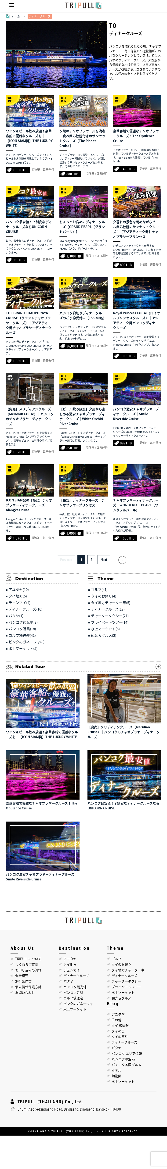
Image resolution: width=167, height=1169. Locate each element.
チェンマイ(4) (19, 602)
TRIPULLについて (28, 958)
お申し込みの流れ (28, 970)
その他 (116, 1019)
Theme (115, 948)
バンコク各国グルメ (126, 1064)
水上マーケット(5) (23, 648)
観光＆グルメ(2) (103, 635)
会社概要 (21, 975)
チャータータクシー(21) (110, 615)
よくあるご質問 (26, 964)
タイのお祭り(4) (103, 596)
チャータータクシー (126, 981)
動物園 (116, 1075)
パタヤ (68, 981)
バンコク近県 (73, 992)
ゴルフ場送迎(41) (22, 635)
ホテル (116, 1070)
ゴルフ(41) (99, 589)
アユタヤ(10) (19, 589)
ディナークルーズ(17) (108, 609)
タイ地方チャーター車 (128, 970)
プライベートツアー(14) (109, 622)
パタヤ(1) (16, 615)
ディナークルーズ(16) (25, 609)
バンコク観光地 (75, 986)
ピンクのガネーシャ (78, 1003)
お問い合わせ (25, 992)
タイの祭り (120, 1036)
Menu (12, 6)
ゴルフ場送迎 (73, 998)
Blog (113, 1003)
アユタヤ (69, 958)
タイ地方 (69, 964)
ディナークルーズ (76, 975)
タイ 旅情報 (120, 1025)
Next (104, 559)
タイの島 (118, 1031)
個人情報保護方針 (28, 986)
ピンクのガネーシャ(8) (26, 641)
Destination (74, 948)
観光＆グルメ (121, 998)
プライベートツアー (126, 986)
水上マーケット (74, 1009)
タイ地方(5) (18, 596)
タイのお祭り (121, 964)
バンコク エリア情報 (127, 1053)
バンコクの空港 (123, 1059)
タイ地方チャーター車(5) (110, 602)
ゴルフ (116, 958)
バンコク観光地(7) (23, 622)
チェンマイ (71, 970)
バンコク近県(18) (22, 628)
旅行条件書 (23, 981)
